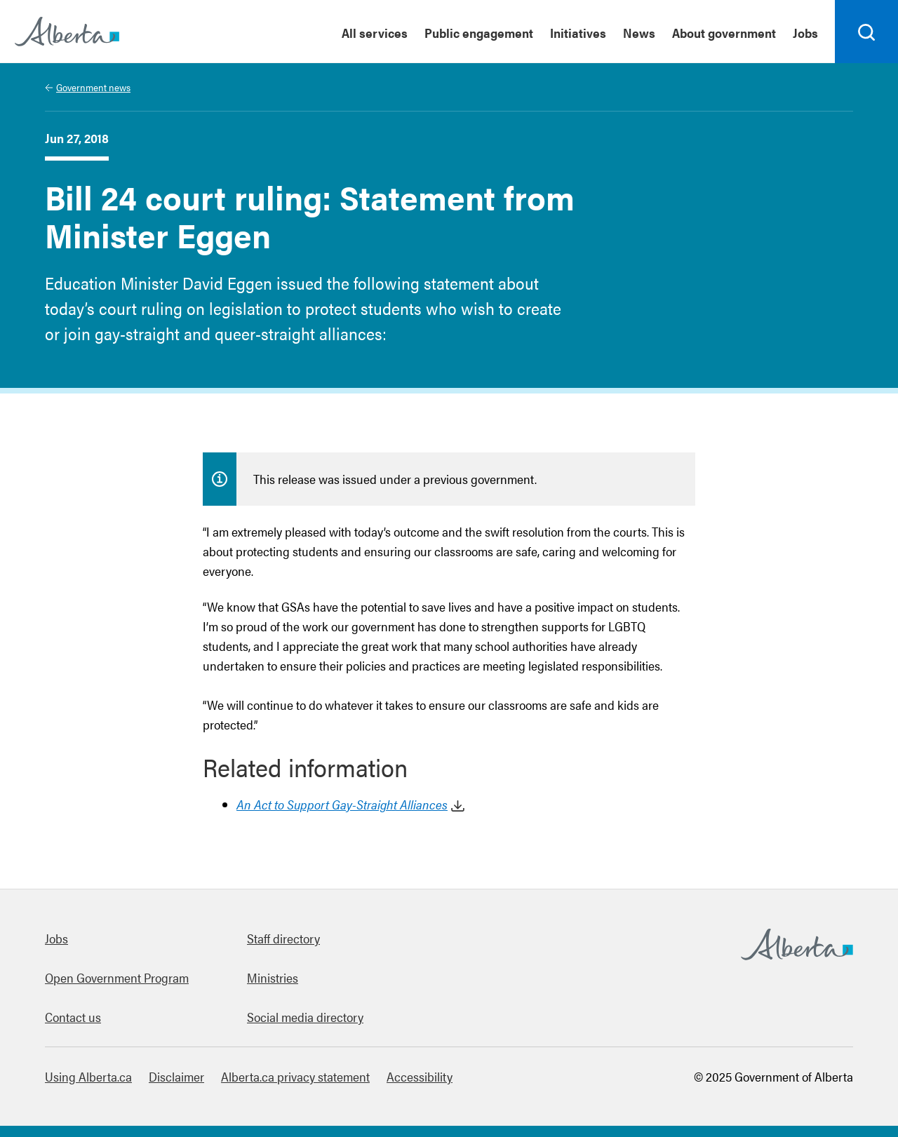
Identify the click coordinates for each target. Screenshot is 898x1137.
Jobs (56, 938)
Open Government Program (117, 977)
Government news (93, 87)
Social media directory (305, 1016)
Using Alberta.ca (88, 1076)
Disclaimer (176, 1076)
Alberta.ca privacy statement (295, 1076)
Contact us (73, 1016)
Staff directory (283, 938)
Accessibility (420, 1076)
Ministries (272, 977)
